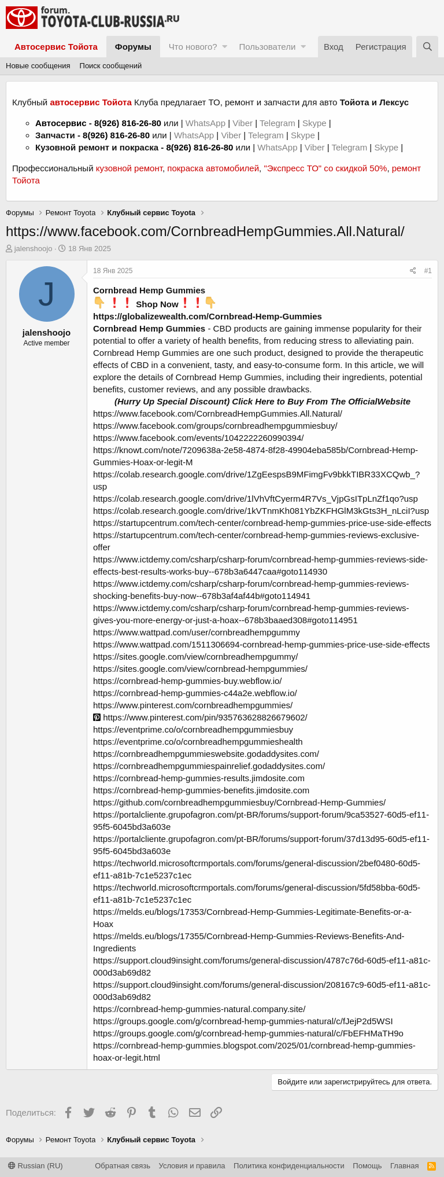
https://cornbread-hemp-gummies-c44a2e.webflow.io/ (195, 693)
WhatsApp (207, 123)
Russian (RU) (35, 1165)
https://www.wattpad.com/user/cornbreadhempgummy (196, 632)
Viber (242, 123)
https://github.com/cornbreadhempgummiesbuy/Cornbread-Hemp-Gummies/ (239, 802)
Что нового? (193, 47)
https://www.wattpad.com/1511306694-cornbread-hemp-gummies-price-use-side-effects (261, 644)
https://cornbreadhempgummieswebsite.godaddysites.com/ (206, 754)
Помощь (367, 1165)
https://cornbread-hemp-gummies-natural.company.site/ (199, 1009)
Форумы (133, 47)
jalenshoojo (33, 248)
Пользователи (267, 47)
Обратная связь (122, 1165)
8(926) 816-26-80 (127, 123)
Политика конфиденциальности (289, 1165)
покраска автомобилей (213, 168)
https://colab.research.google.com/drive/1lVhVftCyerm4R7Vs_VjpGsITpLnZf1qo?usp (255, 498)
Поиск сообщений (111, 65)
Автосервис (61, 123)
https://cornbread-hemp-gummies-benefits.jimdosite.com (201, 790)
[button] (224, 46)
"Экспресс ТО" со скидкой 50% (325, 168)
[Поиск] (427, 46)
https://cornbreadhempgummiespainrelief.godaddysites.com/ (209, 766)
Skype (315, 123)
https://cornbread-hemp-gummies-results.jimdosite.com (199, 778)
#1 (428, 271)
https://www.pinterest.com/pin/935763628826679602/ (200, 717)
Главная (404, 1165)
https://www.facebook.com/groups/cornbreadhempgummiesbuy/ (215, 426)
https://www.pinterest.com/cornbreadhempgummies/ (193, 705)
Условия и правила (192, 1165)
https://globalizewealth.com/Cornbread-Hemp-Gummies (207, 316)
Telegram (279, 123)
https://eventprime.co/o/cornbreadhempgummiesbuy (193, 729)
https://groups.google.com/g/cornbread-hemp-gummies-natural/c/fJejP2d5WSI (243, 1021)
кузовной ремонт (129, 168)
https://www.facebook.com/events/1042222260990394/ (198, 438)
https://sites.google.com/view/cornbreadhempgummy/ (195, 656)
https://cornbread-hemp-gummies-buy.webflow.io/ (187, 681)
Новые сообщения (38, 65)
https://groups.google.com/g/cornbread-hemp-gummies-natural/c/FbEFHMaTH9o (248, 1033)
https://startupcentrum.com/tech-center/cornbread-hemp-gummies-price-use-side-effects (262, 523)
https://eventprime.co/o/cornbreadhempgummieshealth (198, 741)
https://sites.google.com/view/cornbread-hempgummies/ (200, 669)
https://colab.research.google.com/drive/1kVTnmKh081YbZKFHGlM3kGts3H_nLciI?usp (261, 511)
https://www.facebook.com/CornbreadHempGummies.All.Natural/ (217, 413)
